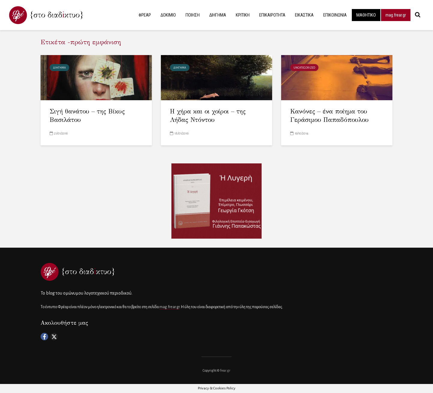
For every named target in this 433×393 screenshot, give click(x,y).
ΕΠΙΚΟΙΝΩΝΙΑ (335, 15)
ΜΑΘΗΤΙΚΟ (366, 15)
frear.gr (225, 370)
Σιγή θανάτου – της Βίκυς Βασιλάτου (87, 115)
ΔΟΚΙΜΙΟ (168, 15)
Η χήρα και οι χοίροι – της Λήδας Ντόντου (208, 115)
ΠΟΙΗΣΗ (193, 15)
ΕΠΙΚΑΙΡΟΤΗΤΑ (272, 15)
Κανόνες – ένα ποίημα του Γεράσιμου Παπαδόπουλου (329, 115)
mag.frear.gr (395, 15)
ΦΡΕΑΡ (145, 15)
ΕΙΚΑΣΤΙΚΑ (304, 15)
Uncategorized (304, 67)
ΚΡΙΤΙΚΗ (243, 15)
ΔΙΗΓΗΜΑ (217, 15)
